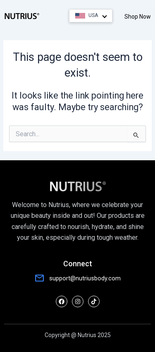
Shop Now (137, 16)
